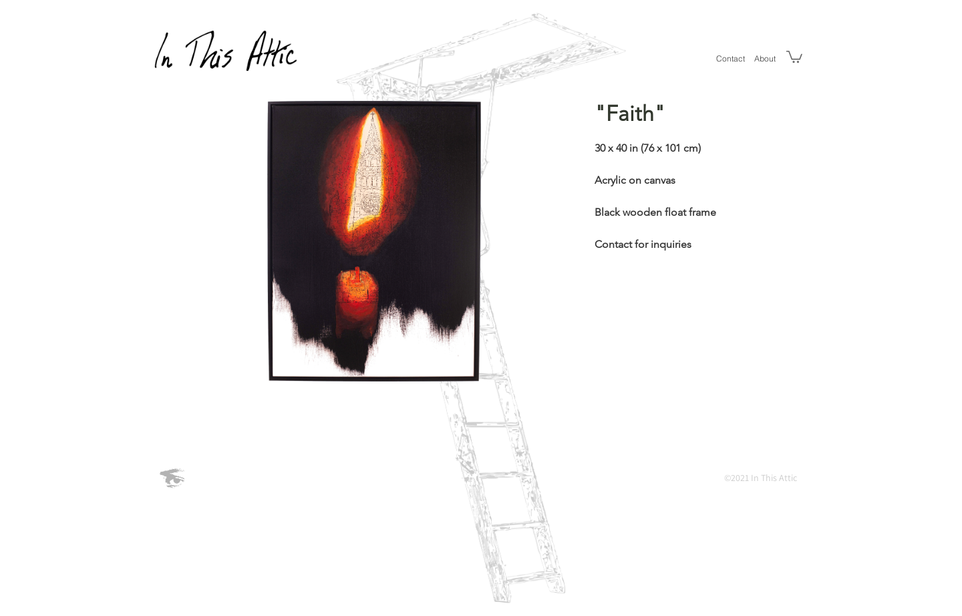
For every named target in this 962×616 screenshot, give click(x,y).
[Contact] (730, 58)
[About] (765, 58)
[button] (794, 56)
